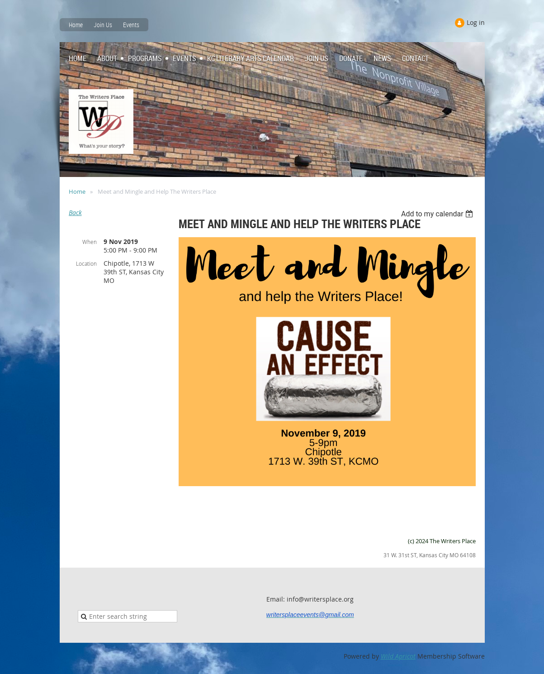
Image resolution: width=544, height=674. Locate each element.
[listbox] (438, 214)
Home (76, 24)
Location (86, 263)
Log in (476, 22)
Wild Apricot (398, 656)
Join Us (103, 24)
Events (131, 24)
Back (75, 212)
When (89, 241)
